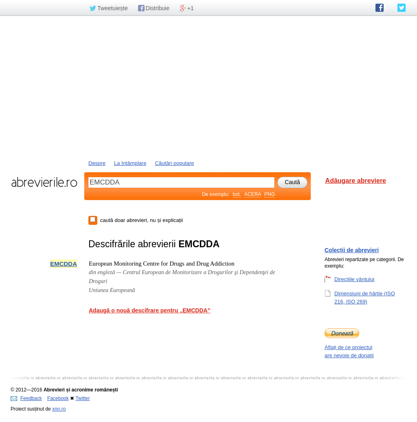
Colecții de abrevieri (352, 250)
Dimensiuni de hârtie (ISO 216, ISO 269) (364, 297)
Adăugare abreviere (355, 180)
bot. (237, 194)
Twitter (82, 398)
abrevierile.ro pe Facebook (379, 8)
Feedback (26, 398)
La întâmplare (130, 163)
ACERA (252, 194)
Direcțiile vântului (354, 279)
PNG (269, 194)
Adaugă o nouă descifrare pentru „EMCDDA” (150, 310)
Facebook (58, 398)
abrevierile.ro (44, 182)
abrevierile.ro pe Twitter (401, 8)
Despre (96, 163)
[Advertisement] (208, 87)
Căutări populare (174, 163)
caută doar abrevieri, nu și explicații (141, 220)
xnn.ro (59, 409)
